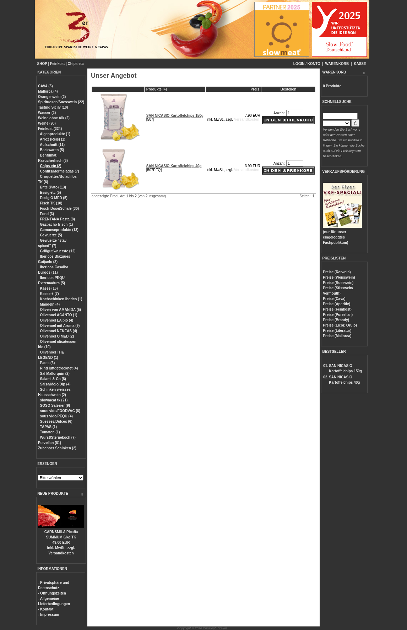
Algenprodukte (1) (55, 134)
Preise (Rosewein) (338, 283)
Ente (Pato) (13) (53, 187)
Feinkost (57, 64)
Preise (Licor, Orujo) (340, 325)
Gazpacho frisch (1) (56, 224)
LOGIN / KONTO (306, 64)
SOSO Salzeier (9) (55, 405)
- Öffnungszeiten (52, 593)
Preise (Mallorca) (337, 336)
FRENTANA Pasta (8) (57, 219)
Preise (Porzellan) (338, 315)
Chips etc (76, 64)
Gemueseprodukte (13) (59, 230)
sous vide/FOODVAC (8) (60, 411)
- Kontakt (45, 609)
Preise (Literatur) (337, 331)
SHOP (42, 64)
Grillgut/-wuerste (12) (58, 251)
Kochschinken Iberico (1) (61, 299)
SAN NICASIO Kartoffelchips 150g (175, 115)
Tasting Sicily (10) (53, 107)
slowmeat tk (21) (54, 400)
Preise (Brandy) (336, 320)
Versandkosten (61, 553)
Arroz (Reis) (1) (52, 139)
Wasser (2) (47, 113)
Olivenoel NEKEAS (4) (58, 331)
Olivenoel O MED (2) (57, 336)
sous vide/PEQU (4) (56, 416)
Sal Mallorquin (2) (55, 374)
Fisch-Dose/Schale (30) (59, 208)
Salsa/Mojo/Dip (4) (55, 384)
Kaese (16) (49, 288)
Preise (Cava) (334, 299)
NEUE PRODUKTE (52, 493)
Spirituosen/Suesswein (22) (61, 102)
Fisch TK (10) (51, 203)
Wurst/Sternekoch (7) (58, 437)
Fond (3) (47, 214)
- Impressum (48, 615)
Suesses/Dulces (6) (56, 421)
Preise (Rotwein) (337, 272)
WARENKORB (337, 64)
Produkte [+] (156, 89)
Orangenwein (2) (52, 97)
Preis (255, 89)
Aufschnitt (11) (52, 145)
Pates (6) (47, 363)
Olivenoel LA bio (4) (57, 320)
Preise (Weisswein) (339, 277)
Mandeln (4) (50, 304)
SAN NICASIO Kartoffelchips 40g (174, 166)
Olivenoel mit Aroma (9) (60, 326)
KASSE (360, 64)
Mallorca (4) (48, 91)
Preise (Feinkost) (337, 309)
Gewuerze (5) (51, 235)
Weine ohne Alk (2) (54, 118)
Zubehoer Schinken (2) (57, 448)
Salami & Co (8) (53, 379)
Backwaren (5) (52, 150)
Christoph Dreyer (215, 628)
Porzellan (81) (49, 443)
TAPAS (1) (48, 427)
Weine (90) (47, 123)
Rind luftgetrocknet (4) (59, 368)
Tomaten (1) (50, 432)
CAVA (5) (45, 86)
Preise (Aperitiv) (336, 304)
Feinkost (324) (50, 129)
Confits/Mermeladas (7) (59, 171)
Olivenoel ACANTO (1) (58, 315)
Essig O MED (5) (53, 198)
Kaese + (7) (49, 294)
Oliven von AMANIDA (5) (60, 310)
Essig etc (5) (50, 193)
